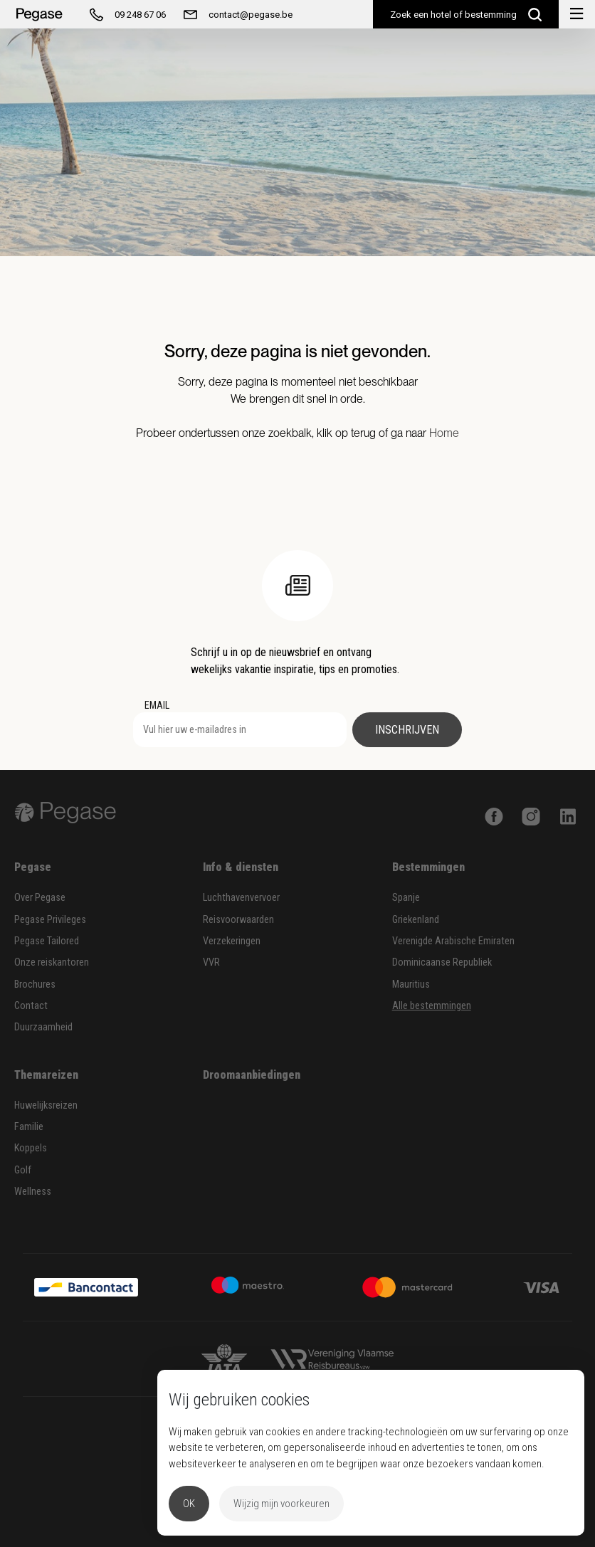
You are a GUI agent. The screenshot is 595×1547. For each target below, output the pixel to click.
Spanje (406, 898)
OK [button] (189, 1503)
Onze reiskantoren (51, 962)
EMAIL (156, 705)
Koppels (30, 1148)
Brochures (35, 984)
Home (444, 433)
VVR (211, 962)
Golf (22, 1170)
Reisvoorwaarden (238, 920)
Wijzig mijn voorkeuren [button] (281, 1503)
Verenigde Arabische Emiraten (453, 941)
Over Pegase (39, 898)
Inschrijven (407, 729)
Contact (31, 1006)
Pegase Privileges (50, 920)
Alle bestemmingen (431, 1006)
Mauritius (411, 984)
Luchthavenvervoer (241, 898)
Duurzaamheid (43, 1027)
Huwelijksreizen (46, 1105)
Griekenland (415, 920)
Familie (28, 1127)
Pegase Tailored (46, 941)
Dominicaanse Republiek (442, 962)
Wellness (32, 1192)
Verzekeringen (231, 941)
